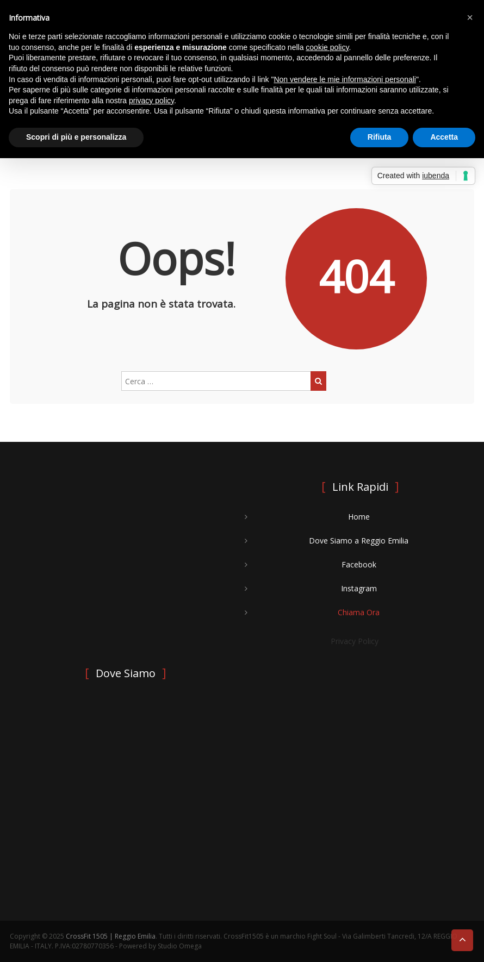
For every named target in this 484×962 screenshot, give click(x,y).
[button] (470, 17)
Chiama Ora (359, 612)
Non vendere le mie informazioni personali (344, 79)
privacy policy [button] (151, 100)
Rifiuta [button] (380, 137)
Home (359, 516)
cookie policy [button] (327, 47)
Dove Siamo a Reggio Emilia (358, 540)
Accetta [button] (444, 137)
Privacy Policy (354, 641)
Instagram (359, 588)
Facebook (359, 564)
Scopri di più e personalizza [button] (76, 137)
